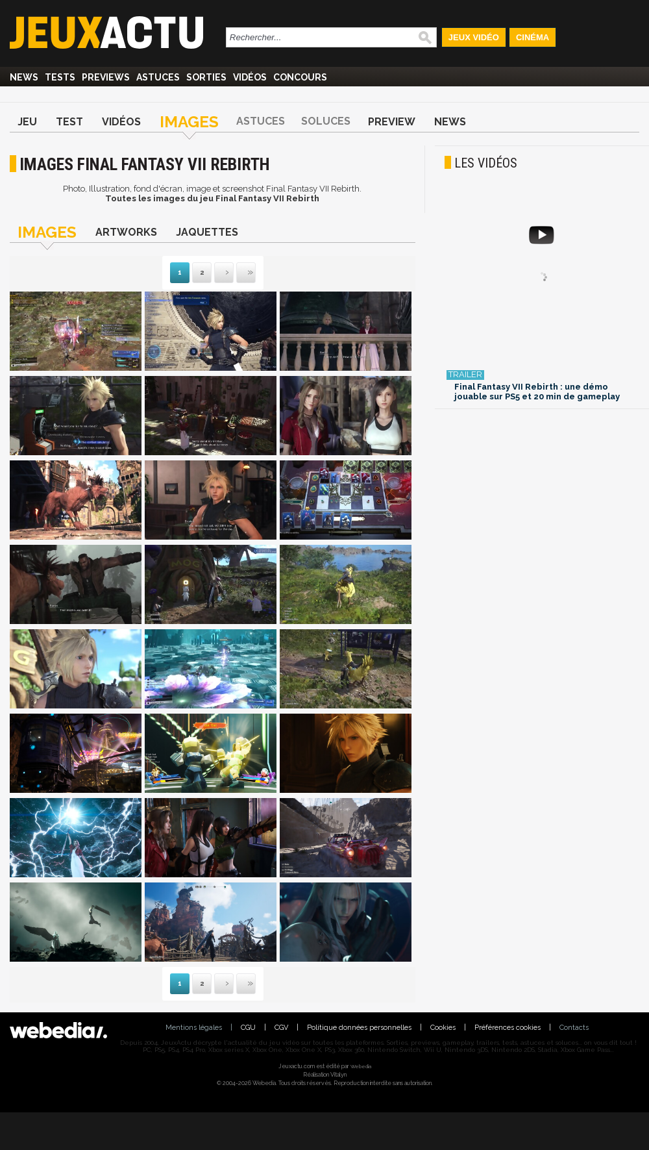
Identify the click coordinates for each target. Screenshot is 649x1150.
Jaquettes (207, 232)
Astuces (158, 77)
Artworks (126, 232)
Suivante (215, 273)
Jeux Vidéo (473, 37)
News (24, 77)
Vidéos (250, 77)
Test (69, 122)
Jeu (27, 122)
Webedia (360, 1066)
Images (189, 121)
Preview (391, 122)
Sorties (206, 77)
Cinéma (532, 37)
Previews (106, 77)
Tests (60, 77)
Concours (300, 77)
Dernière (237, 273)
